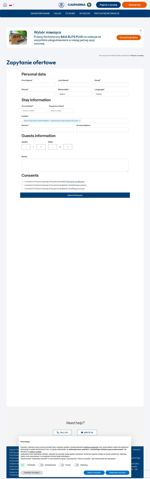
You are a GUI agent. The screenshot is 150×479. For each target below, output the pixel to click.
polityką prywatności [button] (91, 447)
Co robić (70, 13)
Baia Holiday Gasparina (120, 55)
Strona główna (105, 55)
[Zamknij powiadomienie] (141, 30)
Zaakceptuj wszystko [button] (117, 472)
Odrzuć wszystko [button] (94, 472)
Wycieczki (84, 13)
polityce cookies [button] (35, 452)
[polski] (11, 5)
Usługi (57, 13)
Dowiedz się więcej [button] (31, 472)
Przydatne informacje (106, 13)
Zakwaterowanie (40, 13)
